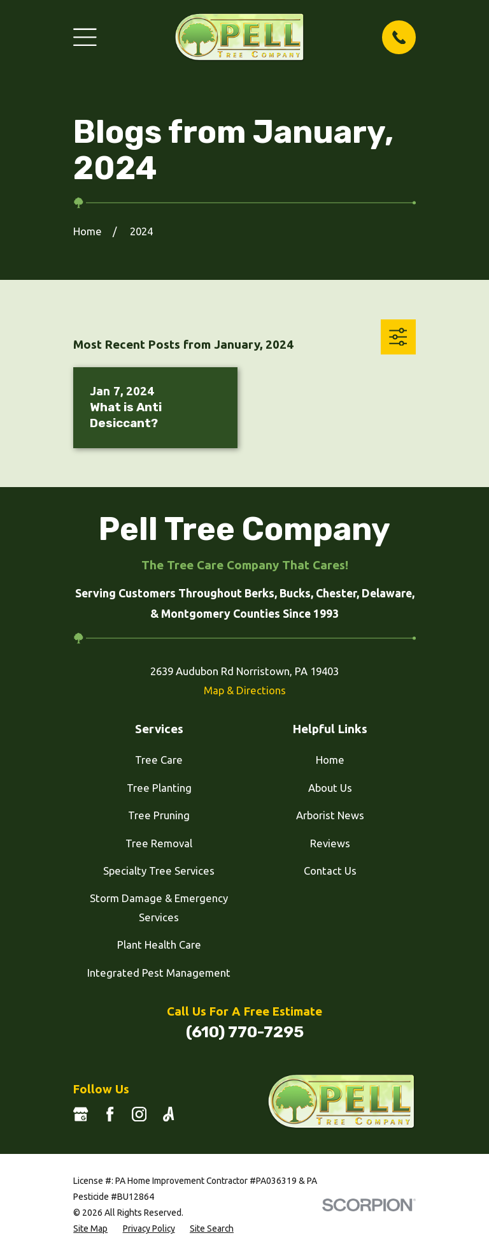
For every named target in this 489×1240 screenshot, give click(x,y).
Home (330, 760)
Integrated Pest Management (158, 972)
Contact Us (330, 870)
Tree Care (159, 760)
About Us (330, 788)
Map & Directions (245, 690)
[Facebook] (110, 1114)
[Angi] (168, 1114)
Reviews (330, 843)
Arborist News (330, 815)
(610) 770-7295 (245, 1032)
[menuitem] (90, 1229)
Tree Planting (159, 788)
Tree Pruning (159, 815)
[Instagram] (139, 1114)
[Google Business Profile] (80, 1114)
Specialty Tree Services (159, 870)
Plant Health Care (159, 944)
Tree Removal (158, 843)
